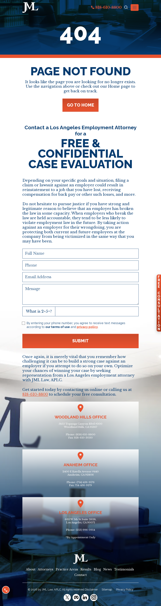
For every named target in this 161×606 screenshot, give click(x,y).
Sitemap (107, 589)
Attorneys (45, 569)
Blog (97, 569)
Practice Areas (67, 569)
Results (85, 569)
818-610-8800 (106, 7)
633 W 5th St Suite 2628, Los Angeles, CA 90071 (80, 521)
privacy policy (87, 327)
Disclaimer (91, 589)
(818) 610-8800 (85, 434)
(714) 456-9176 (85, 482)
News (107, 569)
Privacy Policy (124, 589)
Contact (80, 575)
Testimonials (124, 569)
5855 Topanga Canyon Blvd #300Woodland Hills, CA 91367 (80, 425)
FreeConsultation (158, 303)
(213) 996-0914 (85, 529)
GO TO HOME (80, 105)
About (30, 569)
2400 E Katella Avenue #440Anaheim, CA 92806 (80, 473)
